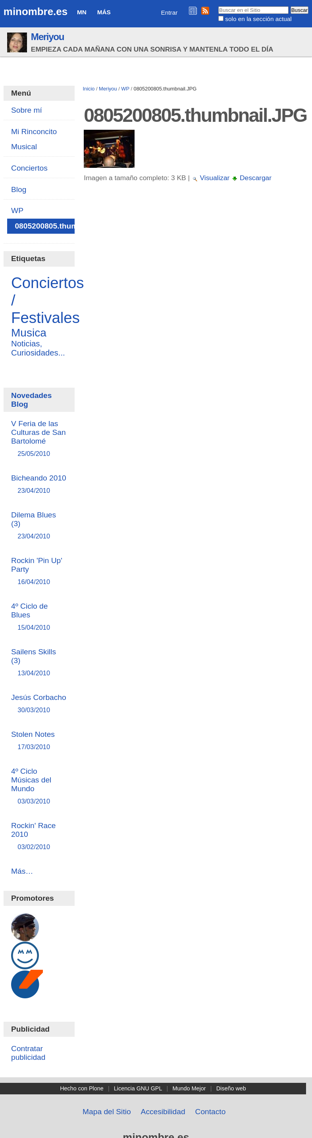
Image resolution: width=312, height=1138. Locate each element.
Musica (28, 333)
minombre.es (35, 11)
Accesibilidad (163, 1111)
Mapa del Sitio (107, 1111)
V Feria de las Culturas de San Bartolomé (39, 439)
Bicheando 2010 (39, 485)
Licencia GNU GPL (138, 1088)
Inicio (89, 89)
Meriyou (47, 36)
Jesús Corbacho (39, 704)
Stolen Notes (39, 741)
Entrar (169, 12)
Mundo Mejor (189, 1088)
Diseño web (231, 1088)
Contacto (210, 1111)
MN (82, 12)
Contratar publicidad (28, 1052)
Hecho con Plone (82, 1088)
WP (125, 89)
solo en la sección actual (258, 18)
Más (104, 12)
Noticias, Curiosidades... (38, 348)
